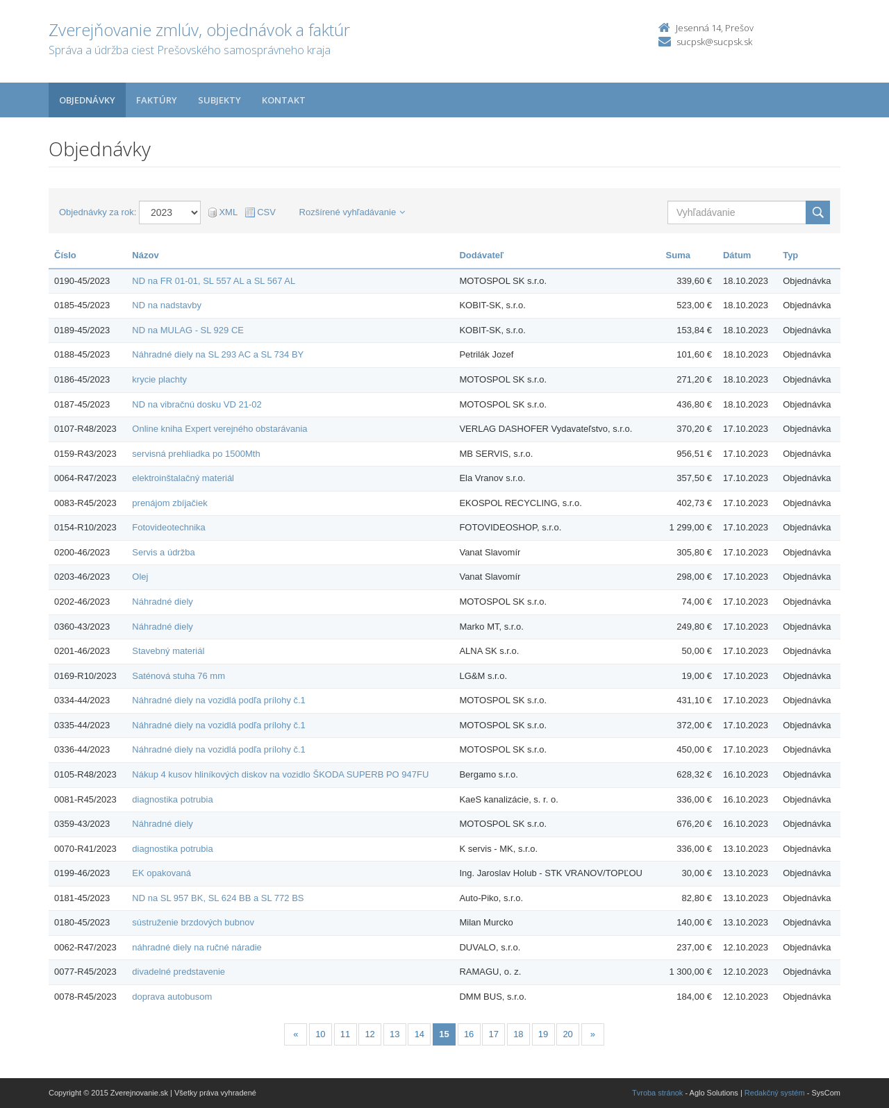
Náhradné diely (162, 601)
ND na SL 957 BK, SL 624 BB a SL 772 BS (218, 898)
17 (494, 1034)
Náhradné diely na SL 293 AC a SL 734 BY (218, 354)
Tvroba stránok (657, 1093)
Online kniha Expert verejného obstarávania (219, 428)
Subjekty (219, 100)
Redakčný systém (775, 1093)
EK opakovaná (161, 873)
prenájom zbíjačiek (169, 503)
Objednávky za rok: (97, 212)
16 (469, 1034)
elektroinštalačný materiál (183, 478)
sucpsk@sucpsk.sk (714, 41)
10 (320, 1034)
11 (345, 1034)
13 (394, 1034)
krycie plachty (159, 379)
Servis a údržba (163, 552)
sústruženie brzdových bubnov (193, 922)
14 (419, 1034)
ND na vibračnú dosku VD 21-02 (196, 404)
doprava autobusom (172, 996)
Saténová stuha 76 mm (178, 676)
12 (369, 1034)
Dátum (737, 255)
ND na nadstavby (166, 305)
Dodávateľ (481, 255)
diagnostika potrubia (172, 799)
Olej (140, 576)
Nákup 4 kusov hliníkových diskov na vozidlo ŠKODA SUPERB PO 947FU (280, 774)
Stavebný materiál (168, 651)
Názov (145, 255)
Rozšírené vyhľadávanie (352, 212)
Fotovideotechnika (169, 527)
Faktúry (156, 100)
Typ (790, 255)
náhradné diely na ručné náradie (196, 947)
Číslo (65, 255)
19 (543, 1034)
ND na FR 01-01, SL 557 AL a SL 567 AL (213, 281)
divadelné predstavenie (178, 971)
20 (567, 1034)
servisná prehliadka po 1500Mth (196, 453)
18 (518, 1034)
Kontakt (284, 100)
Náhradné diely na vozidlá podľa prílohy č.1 (219, 700)
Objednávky (87, 100)
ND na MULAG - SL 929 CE (188, 330)
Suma (678, 255)
